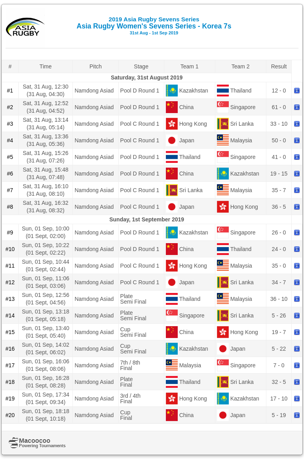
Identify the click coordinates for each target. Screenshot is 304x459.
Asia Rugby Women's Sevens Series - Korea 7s (154, 25)
